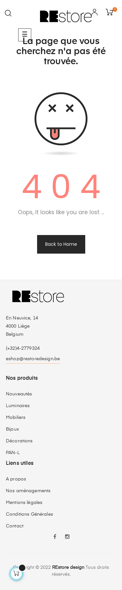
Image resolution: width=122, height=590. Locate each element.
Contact (14, 526)
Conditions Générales (29, 514)
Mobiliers (15, 417)
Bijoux (12, 429)
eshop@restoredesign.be (33, 359)
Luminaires (18, 406)
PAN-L (13, 452)
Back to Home (61, 244)
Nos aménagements (28, 491)
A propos (16, 479)
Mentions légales (24, 502)
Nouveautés (19, 394)
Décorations (19, 441)
